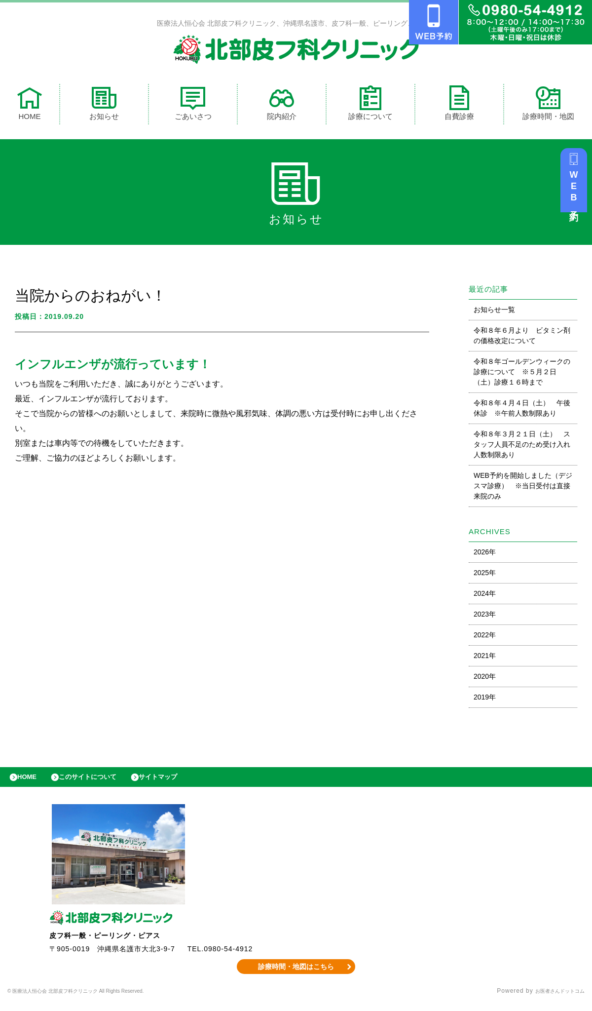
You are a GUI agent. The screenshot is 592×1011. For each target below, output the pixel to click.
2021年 (485, 658)
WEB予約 (576, 193)
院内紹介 (281, 105)
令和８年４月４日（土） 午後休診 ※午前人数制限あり (522, 410)
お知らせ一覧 (494, 312)
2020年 (485, 679)
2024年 (485, 596)
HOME (29, 105)
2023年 (485, 617)
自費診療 (459, 105)
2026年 (485, 554)
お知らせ (104, 105)
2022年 (485, 637)
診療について (370, 105)
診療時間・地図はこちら (296, 974)
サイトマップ (180, 782)
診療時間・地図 (548, 105)
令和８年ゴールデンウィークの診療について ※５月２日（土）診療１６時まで (522, 374)
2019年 (485, 699)
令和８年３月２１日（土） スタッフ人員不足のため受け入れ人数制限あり (522, 446)
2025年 (485, 575)
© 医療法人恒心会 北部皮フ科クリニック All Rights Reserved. (99, 998)
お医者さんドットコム (552, 998)
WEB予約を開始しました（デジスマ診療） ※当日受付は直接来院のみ (523, 488)
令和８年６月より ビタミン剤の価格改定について (522, 338)
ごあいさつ (193, 105)
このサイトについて (100, 782)
